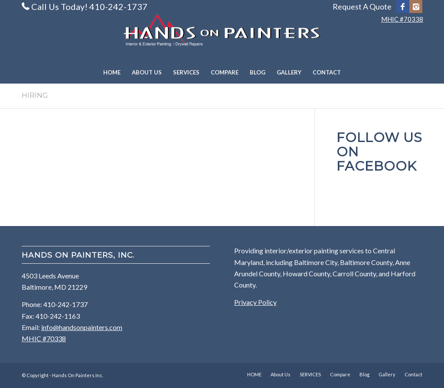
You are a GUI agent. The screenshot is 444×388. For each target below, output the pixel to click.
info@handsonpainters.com (81, 327)
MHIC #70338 (402, 19)
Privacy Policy (255, 302)
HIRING (35, 95)
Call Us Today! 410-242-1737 (89, 6)
